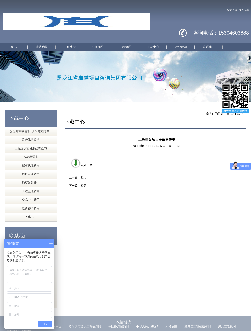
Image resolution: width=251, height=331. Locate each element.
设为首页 (232, 9)
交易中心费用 (31, 199)
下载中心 (153, 47)
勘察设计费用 (31, 182)
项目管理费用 (31, 174)
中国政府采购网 (118, 326)
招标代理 (97, 47)
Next (244, 76)
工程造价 (70, 47)
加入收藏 (244, 9)
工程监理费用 (31, 191)
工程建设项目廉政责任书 (31, 148)
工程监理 (125, 47)
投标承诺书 (30, 156)
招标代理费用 (31, 165)
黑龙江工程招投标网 (197, 326)
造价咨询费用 (31, 208)
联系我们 (209, 47)
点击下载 (81, 165)
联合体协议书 (31, 139)
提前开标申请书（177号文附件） (31, 131)
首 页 (14, 47)
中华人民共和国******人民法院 (156, 326)
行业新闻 (181, 47)
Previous (6, 76)
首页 (229, 113)
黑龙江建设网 (227, 326)
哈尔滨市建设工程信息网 (85, 326)
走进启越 (42, 47)
